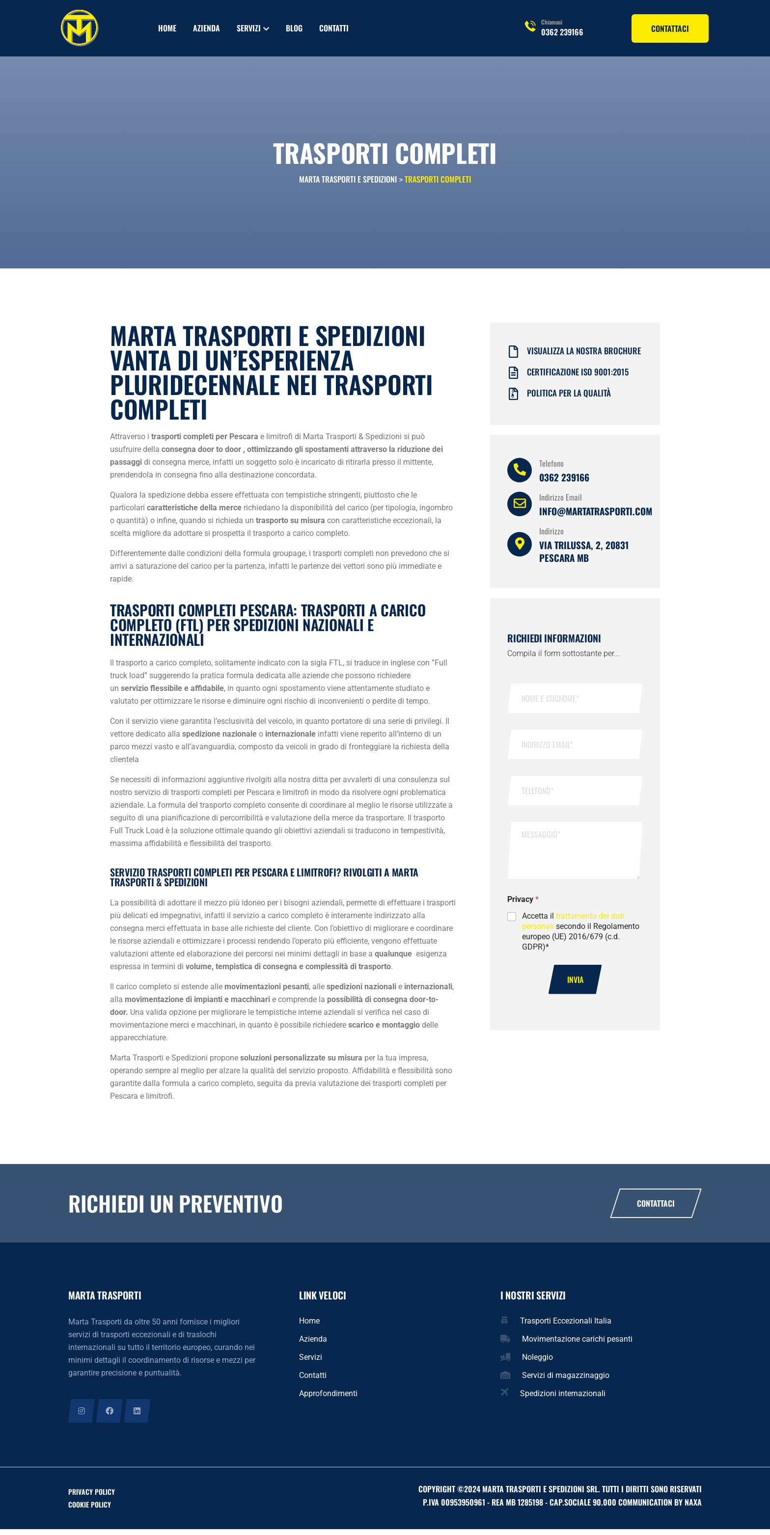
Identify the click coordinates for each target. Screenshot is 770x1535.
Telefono (551, 468)
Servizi (249, 28)
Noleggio (537, 1362)
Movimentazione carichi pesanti (577, 1344)
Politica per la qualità (569, 398)
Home (167, 28)
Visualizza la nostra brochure (584, 355)
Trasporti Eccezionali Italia (565, 1325)
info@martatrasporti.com (595, 516)
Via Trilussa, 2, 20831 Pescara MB (584, 556)
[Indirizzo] (519, 549)
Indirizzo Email (560, 502)
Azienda (206, 28)
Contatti (334, 28)
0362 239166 (562, 32)
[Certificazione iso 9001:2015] (513, 377)
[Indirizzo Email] (519, 509)
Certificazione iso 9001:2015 (578, 377)
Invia (575, 984)
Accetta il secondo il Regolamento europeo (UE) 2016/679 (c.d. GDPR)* (580, 936)
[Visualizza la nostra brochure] (513, 356)
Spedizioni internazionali (562, 1398)
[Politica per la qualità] (513, 399)
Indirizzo (551, 536)
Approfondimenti (328, 1398)
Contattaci (656, 1208)
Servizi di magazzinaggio (565, 1380)
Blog (294, 28)
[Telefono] (519, 475)
